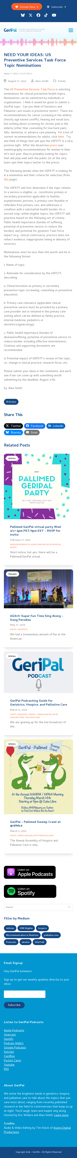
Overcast (10, 1035)
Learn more (61, 1115)
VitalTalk (39, 942)
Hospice (32, 714)
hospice (42, 928)
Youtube (9, 1065)
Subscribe (56, 7)
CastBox (9, 1056)
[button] (71, 30)
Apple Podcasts (14, 1030)
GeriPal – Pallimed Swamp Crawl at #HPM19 (35, 824)
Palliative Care (33, 717)
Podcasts (12, 574)
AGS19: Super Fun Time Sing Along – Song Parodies (36, 618)
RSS (6, 1069)
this (6, 180)
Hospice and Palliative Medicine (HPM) (36, 836)
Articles (11, 402)
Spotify (8, 1039)
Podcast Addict (14, 1043)
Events (62, 81)
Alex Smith (42, 81)
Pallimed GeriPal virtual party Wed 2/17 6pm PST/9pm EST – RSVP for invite (35, 531)
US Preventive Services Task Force (32, 89)
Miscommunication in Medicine (22, 935)
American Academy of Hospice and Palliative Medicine (35, 544)
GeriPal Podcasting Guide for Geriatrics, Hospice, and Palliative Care (38, 703)
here (61, 137)
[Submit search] (69, 907)
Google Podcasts (15, 1048)
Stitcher (9, 1052)
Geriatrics (22, 629)
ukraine (25, 942)
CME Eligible (26, 928)
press (53, 145)
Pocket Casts (12, 1060)
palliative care (51, 935)
